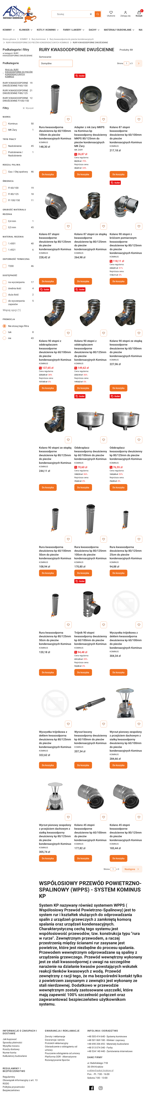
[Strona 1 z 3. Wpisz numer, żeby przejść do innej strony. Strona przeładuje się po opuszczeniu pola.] (126, 63)
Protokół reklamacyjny (56, 1043)
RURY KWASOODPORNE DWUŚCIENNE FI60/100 (17, 84)
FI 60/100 (13, 187)
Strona (120, 63)
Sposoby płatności (12, 1042)
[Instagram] (100, 1088)
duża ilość (13, 294)
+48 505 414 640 (96, 1036)
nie (9, 338)
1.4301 (12, 243)
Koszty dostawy (11, 1049)
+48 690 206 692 (96, 1043)
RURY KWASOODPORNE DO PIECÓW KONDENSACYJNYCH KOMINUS (37, 42)
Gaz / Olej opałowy (18, 171)
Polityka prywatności (14, 1087)
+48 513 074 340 (96, 1047)
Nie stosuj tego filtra (18, 326)
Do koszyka (48, 174)
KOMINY (24, 39)
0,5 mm (12, 227)
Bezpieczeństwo (11, 1090)
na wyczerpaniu (16, 282)
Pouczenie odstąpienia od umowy (62, 1053)
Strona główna (9, 39)
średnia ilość (14, 288)
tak (9, 332)
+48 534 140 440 (96, 1051)
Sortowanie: (45, 56)
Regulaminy (9, 1076)
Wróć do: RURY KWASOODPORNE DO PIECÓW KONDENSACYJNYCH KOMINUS (18, 73)
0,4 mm (12, 221)
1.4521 (12, 249)
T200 (11, 266)
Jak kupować (10, 1039)
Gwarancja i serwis (55, 1039)
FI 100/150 (14, 200)
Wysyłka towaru (11, 1046)
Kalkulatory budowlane (15, 1056)
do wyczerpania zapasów (16, 302)
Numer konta (9, 1052)
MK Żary (12, 129)
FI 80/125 (13, 194)
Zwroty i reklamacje (55, 1036)
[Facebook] (91, 1088)
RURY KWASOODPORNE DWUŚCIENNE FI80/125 (17, 91)
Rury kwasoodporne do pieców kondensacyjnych (72, 39)
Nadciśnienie (15, 146)
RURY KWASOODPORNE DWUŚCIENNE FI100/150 (17, 99)
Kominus (12, 123)
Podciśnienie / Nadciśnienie (15, 154)
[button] (98, 14)
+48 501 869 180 (96, 1040)
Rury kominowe (39, 39)
